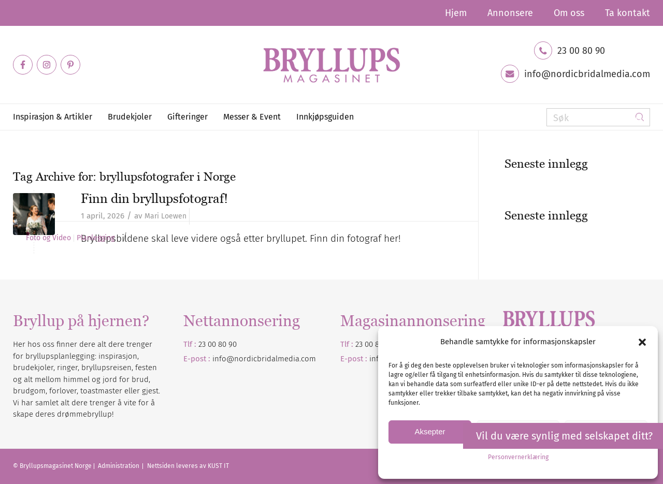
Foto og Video (48, 238)
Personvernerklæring (518, 457)
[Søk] (598, 117)
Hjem (456, 13)
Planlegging (95, 238)
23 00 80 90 (581, 50)
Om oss (569, 13)
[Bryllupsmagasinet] (331, 65)
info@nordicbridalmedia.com (587, 74)
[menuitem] (456, 13)
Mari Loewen (165, 216)
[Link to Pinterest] (70, 65)
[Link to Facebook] (23, 65)
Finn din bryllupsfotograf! (154, 198)
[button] (642, 342)
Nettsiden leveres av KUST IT (188, 466)
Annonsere (510, 13)
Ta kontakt (627, 13)
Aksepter (429, 431)
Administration (119, 466)
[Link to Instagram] (46, 65)
